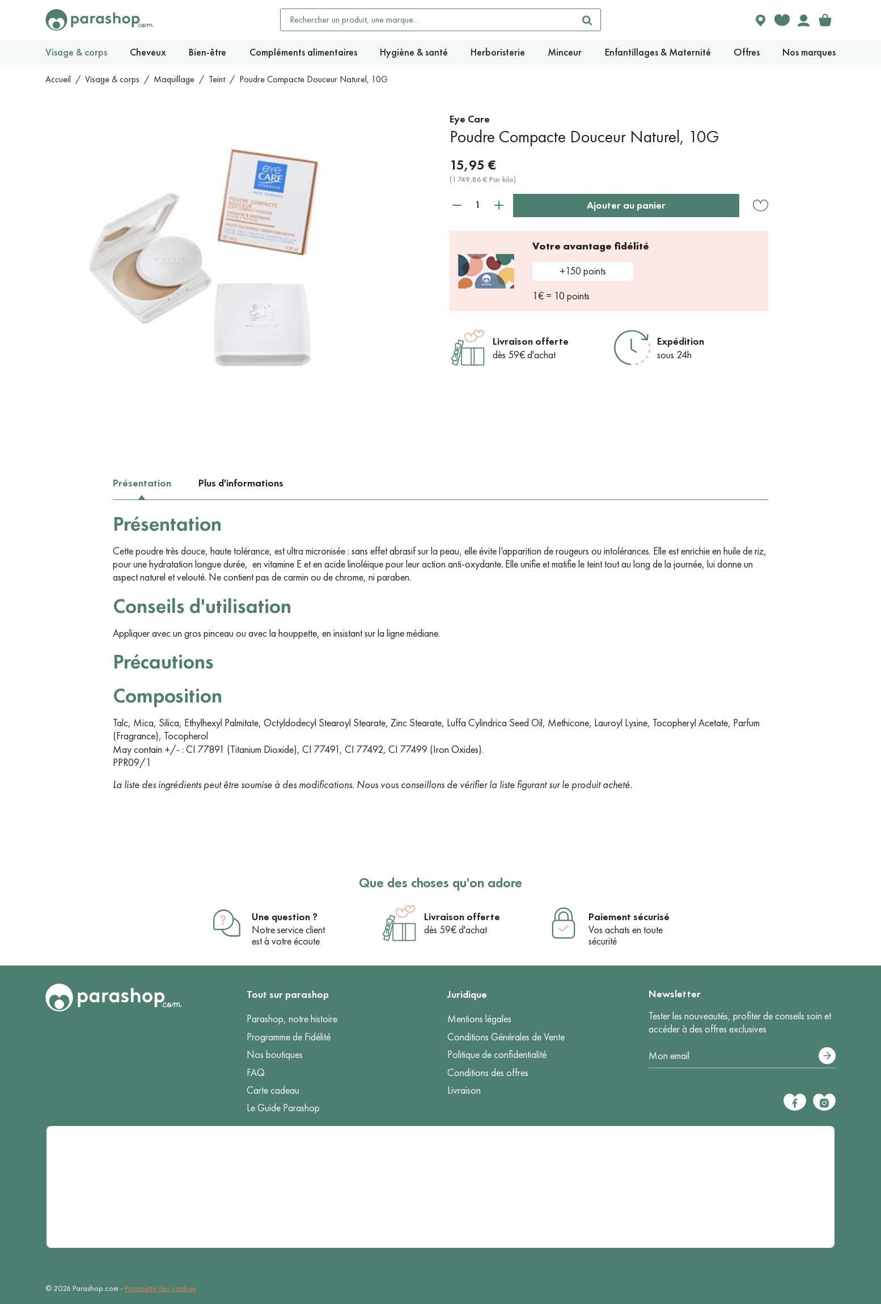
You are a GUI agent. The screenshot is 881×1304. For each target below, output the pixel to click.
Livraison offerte (531, 341)
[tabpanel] (440, 651)
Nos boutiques (275, 1054)
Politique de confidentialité (497, 1054)
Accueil (58, 79)
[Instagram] (824, 1102)
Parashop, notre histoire (292, 1019)
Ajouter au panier (626, 205)
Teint (217, 79)
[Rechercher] (586, 20)
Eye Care (470, 119)
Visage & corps (112, 79)
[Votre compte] (803, 19)
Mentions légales (479, 1019)
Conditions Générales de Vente (506, 1037)
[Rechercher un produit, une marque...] (427, 20)
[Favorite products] (782, 19)
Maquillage (174, 79)
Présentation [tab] (142, 483)
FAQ (256, 1072)
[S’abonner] (827, 1055)
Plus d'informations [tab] (240, 483)
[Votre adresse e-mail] (742, 1056)
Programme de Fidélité (289, 1037)
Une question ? (284, 917)
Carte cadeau (273, 1090)
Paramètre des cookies (160, 1288)
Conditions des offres (487, 1072)
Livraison (464, 1090)
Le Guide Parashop (283, 1108)
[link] (825, 19)
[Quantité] (478, 205)
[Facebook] (794, 1102)
